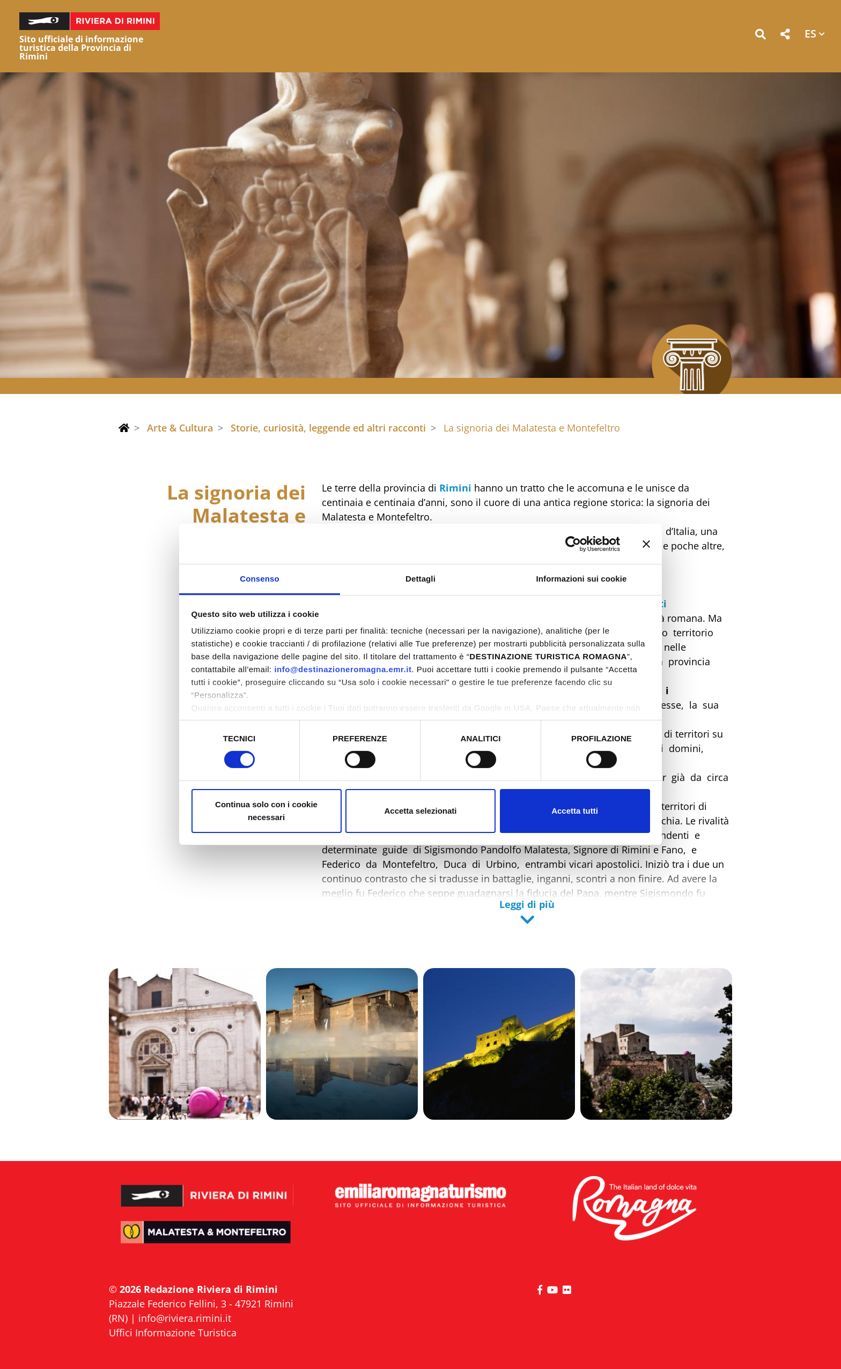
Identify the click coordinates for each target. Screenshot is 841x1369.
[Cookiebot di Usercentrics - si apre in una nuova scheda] (573, 543)
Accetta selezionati (420, 810)
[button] (760, 36)
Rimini (455, 487)
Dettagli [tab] (420, 578)
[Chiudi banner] (646, 543)
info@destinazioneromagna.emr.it (342, 669)
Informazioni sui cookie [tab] (581, 578)
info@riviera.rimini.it (184, 1318)
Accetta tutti (574, 810)
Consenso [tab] (259, 578)
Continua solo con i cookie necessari (266, 811)
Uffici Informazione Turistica (173, 1332)
